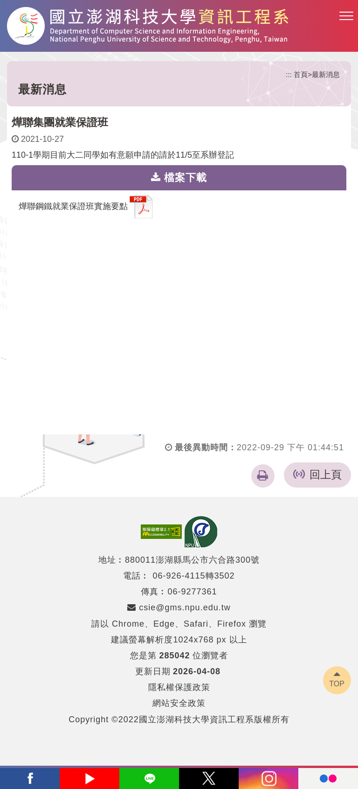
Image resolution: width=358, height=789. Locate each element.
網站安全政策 (179, 703)
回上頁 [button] (326, 475)
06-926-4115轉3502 (193, 575)
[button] (346, 16)
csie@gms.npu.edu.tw (178, 607)
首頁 (301, 74)
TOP (336, 684)
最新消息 (326, 74)
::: (289, 74)
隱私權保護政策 (179, 687)
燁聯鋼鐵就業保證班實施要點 (85, 206)
